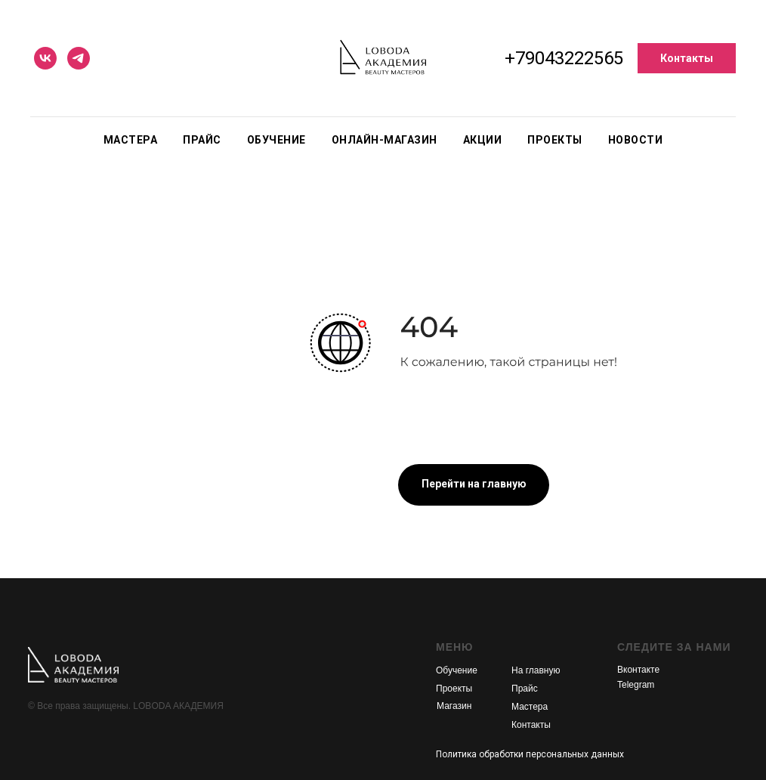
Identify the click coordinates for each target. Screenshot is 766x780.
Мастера (130, 140)
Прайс (202, 140)
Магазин (454, 706)
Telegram (635, 684)
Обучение (276, 140)
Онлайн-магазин (384, 140)
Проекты (554, 140)
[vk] (45, 58)
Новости (635, 140)
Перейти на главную (474, 484)
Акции (482, 140)
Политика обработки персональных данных (530, 754)
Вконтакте (638, 669)
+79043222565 (564, 58)
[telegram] (78, 58)
